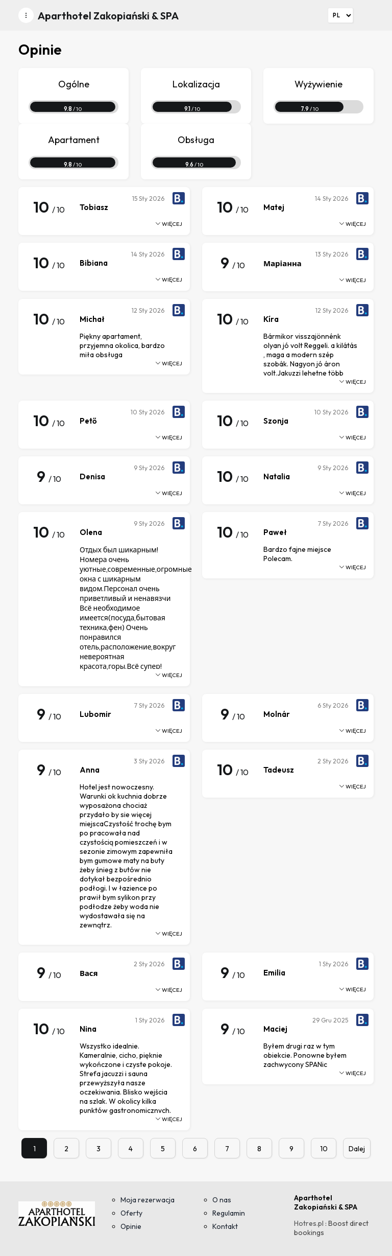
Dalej (357, 1148)
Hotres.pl (309, 1223)
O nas (221, 1199)
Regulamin (228, 1213)
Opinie (130, 1226)
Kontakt (225, 1226)
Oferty (131, 1213)
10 (324, 1148)
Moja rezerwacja (147, 1199)
